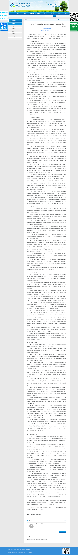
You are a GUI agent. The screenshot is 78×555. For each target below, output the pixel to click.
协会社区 (18, 13)
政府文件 (32, 13)
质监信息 (13, 28)
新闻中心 (25, 13)
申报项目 (13, 36)
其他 (12, 38)
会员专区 (39, 13)
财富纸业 (66, 13)
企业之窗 (52, 13)
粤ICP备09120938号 (11, 552)
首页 (12, 13)
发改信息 (13, 31)
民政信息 (13, 33)
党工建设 (45, 13)
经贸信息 (13, 23)
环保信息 (13, 26)
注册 (65, 520)
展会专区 (59, 13)
